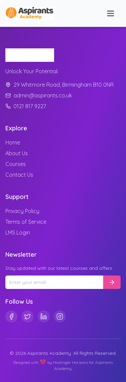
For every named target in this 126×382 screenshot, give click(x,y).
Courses (15, 164)
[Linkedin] (44, 316)
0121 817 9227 (25, 106)
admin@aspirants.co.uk (38, 95)
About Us (16, 153)
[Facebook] (11, 316)
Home (12, 142)
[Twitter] (28, 316)
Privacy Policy (22, 211)
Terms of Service (25, 221)
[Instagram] (60, 316)
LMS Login (17, 232)
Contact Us (19, 174)
